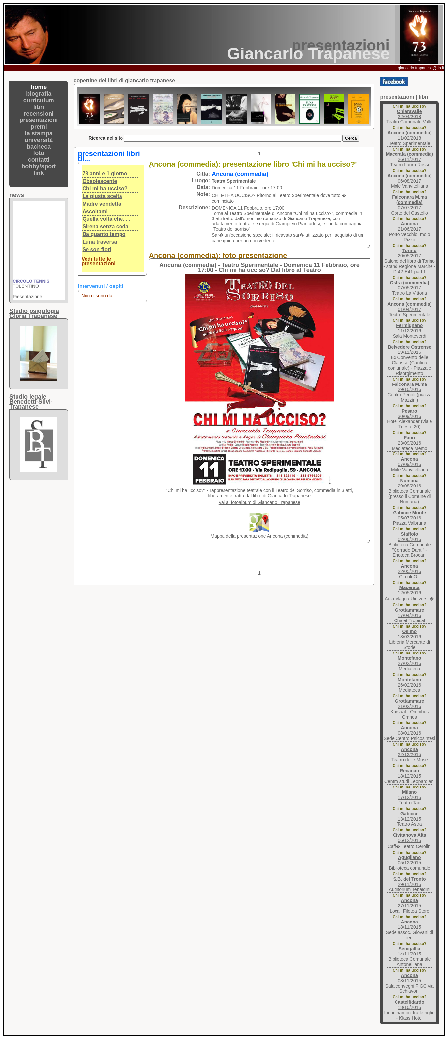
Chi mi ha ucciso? (105, 188)
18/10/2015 (409, 1004)
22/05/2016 (409, 568)
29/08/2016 (409, 483)
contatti (39, 159)
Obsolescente (100, 181)
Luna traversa (100, 242)
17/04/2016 (409, 612)
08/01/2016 (409, 730)
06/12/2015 (409, 837)
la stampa (38, 133)
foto (38, 153)
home (39, 87)
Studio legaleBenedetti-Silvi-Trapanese (30, 401)
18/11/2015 (409, 924)
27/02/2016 (409, 660)
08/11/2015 (409, 978)
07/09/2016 (409, 461)
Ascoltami (95, 211)
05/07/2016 (409, 515)
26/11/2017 (409, 156)
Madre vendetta (102, 204)
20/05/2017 (409, 253)
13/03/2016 (409, 634)
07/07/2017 (409, 202)
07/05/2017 (409, 285)
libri (38, 107)
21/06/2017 (409, 226)
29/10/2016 (409, 387)
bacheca (39, 146)
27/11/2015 (409, 903)
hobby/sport (38, 166)
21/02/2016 (409, 703)
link (39, 173)
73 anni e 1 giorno (105, 173)
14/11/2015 (409, 951)
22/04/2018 (409, 114)
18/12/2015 (409, 773)
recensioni (38, 113)
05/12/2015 (409, 860)
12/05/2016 (409, 590)
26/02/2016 (409, 682)
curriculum (38, 100)
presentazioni (38, 120)
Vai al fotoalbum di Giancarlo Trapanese (259, 502)
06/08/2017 (409, 178)
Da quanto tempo (104, 234)
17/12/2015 (409, 794)
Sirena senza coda (106, 226)
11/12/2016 (409, 328)
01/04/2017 (409, 306)
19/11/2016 (409, 349)
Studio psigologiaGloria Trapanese (34, 313)
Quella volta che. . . (106, 219)
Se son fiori (97, 249)
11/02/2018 (409, 135)
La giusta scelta (102, 196)
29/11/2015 (409, 881)
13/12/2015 (409, 816)
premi (39, 126)
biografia (38, 93)
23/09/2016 (409, 440)
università (39, 140)
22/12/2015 (409, 752)
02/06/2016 (409, 536)
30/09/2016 (409, 413)
